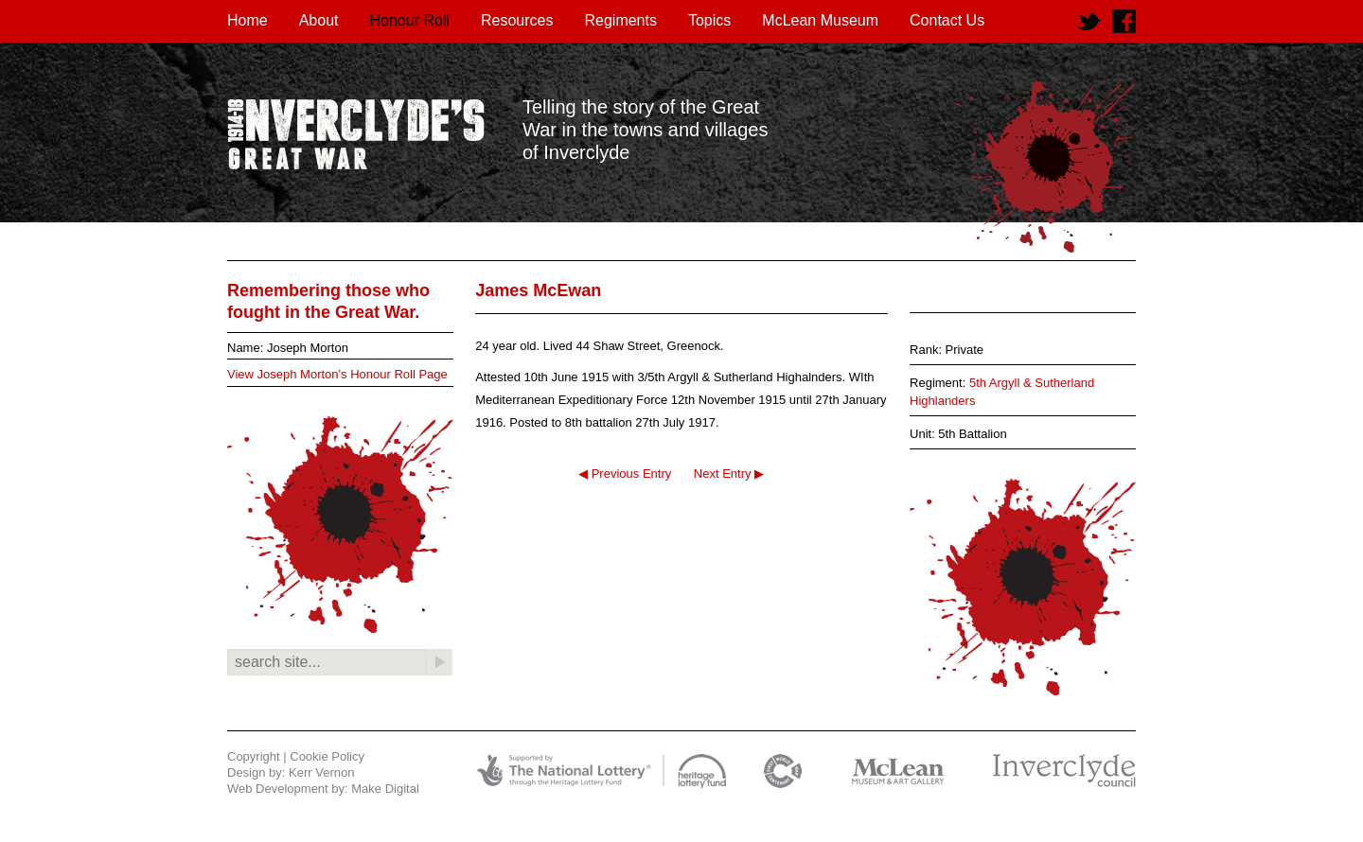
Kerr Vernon (321, 772)
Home (247, 20)
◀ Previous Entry (624, 473)
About (319, 20)
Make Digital (385, 788)
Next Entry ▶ (729, 473)
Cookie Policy (327, 756)
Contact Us (947, 20)
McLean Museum (820, 20)
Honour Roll (410, 20)
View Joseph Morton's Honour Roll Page (337, 374)
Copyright (253, 756)
